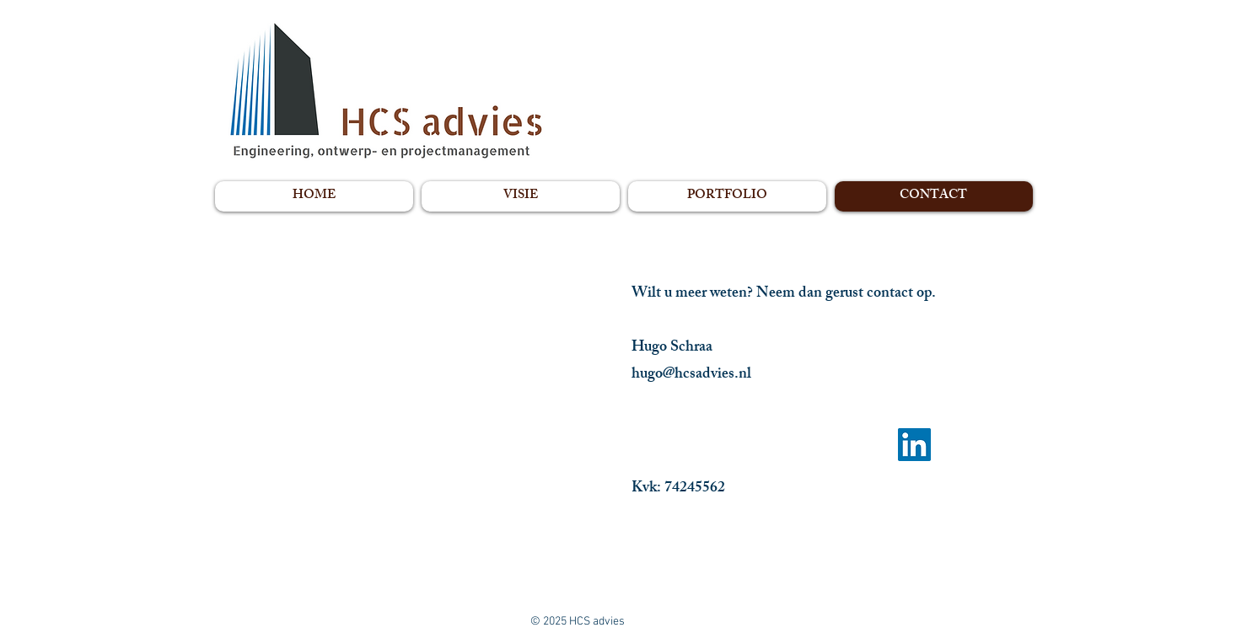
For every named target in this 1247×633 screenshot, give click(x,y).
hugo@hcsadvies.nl (691, 375)
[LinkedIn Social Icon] (914, 444)
